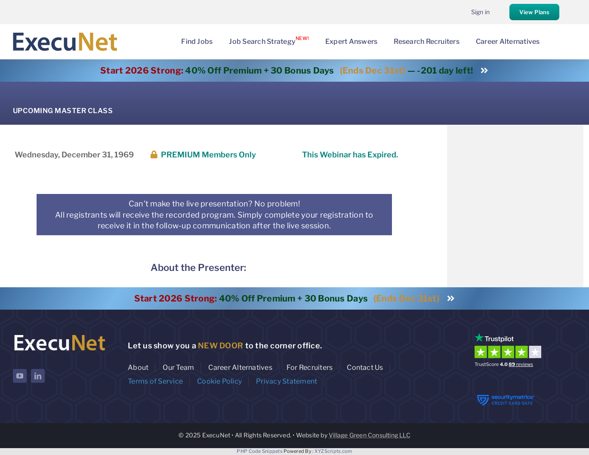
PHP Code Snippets (260, 451)
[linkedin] (38, 376)
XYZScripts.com (333, 451)
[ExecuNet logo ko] (59, 334)
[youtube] (20, 376)
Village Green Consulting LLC (369, 435)
